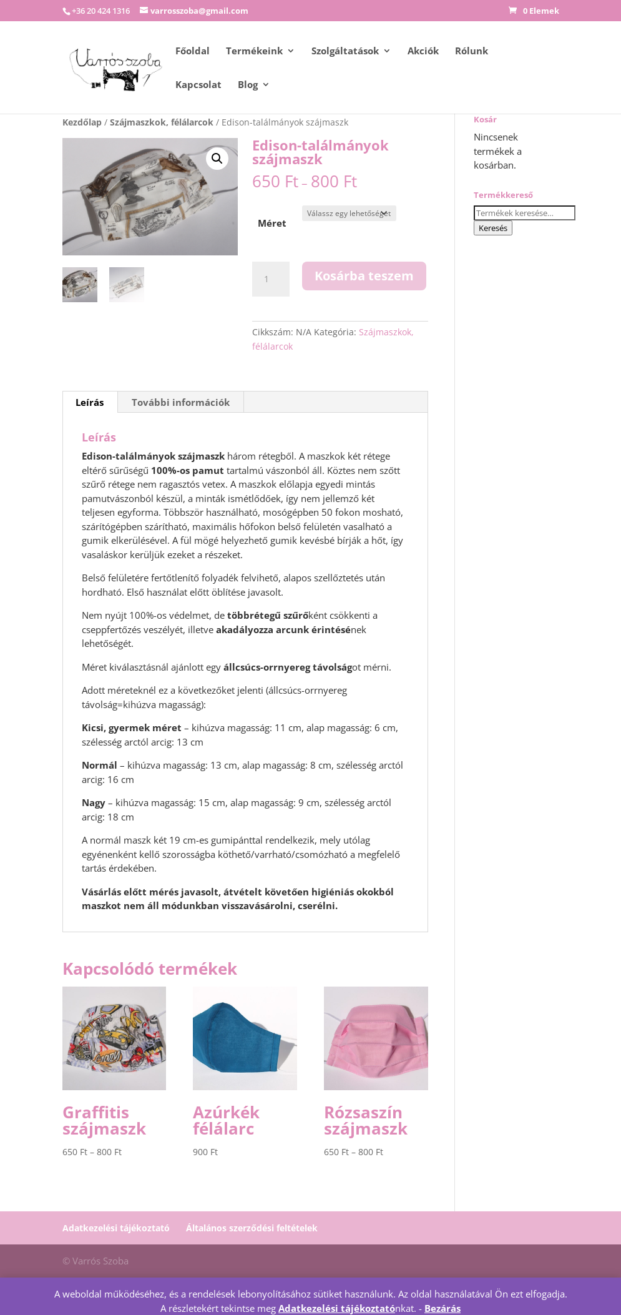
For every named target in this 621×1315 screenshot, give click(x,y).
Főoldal (192, 51)
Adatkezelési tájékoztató (116, 1228)
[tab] (90, 402)
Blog (248, 85)
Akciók (423, 51)
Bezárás (442, 1308)
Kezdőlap (82, 122)
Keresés (493, 228)
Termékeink (254, 51)
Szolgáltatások (345, 51)
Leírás (90, 402)
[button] (217, 158)
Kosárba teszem (364, 275)
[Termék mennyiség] (271, 279)
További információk (181, 402)
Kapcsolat (198, 85)
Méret (272, 223)
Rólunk (471, 51)
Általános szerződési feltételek (252, 1228)
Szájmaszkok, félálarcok (161, 122)
